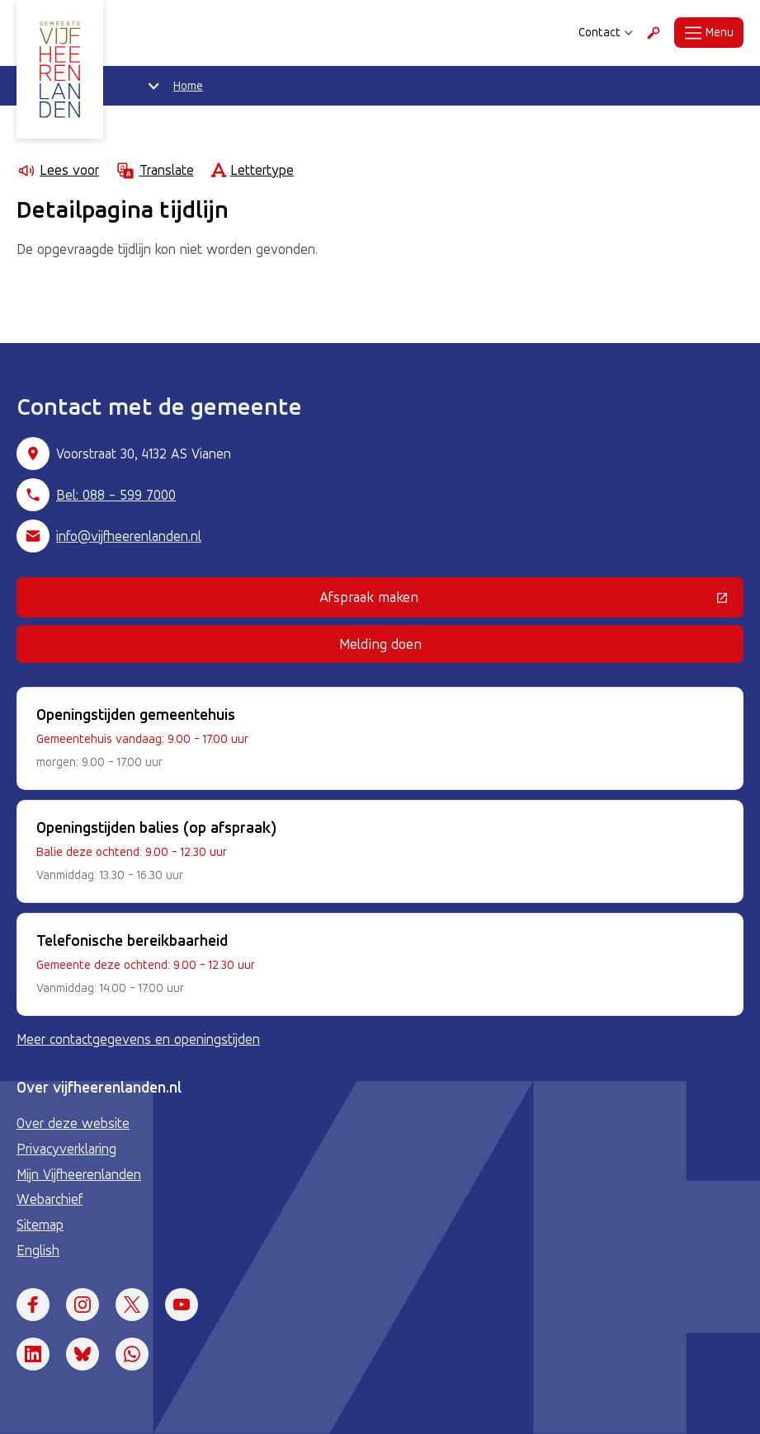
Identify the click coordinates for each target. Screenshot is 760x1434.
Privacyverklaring (66, 1148)
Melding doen (380, 643)
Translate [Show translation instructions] (154, 171)
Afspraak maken (475, 600)
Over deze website (73, 1123)
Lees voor (58, 171)
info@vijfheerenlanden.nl (128, 536)
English (38, 1250)
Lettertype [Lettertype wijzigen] (252, 170)
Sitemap (40, 1224)
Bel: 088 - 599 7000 (116, 495)
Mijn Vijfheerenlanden (79, 1174)
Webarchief (50, 1199)
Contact (605, 32)
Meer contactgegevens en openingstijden (138, 1039)
